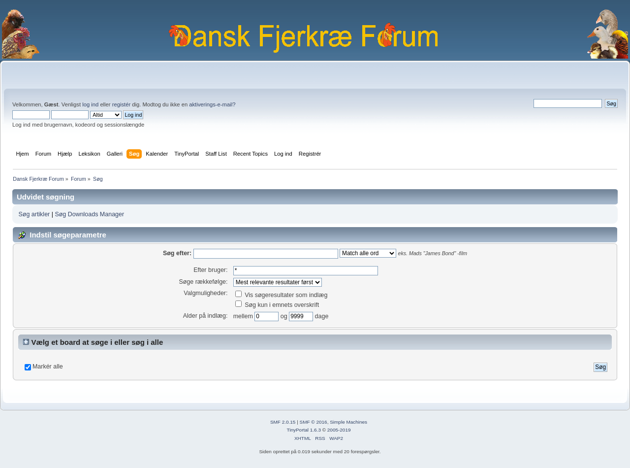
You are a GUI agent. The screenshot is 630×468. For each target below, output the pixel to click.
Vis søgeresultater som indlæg (281, 295)
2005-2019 (339, 430)
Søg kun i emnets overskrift (277, 304)
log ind (90, 104)
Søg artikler (34, 214)
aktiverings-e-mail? (212, 104)
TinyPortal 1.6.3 (303, 430)
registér (121, 104)
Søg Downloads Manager (89, 214)
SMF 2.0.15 (283, 422)
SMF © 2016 (313, 422)
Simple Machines (348, 422)
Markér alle (47, 366)
